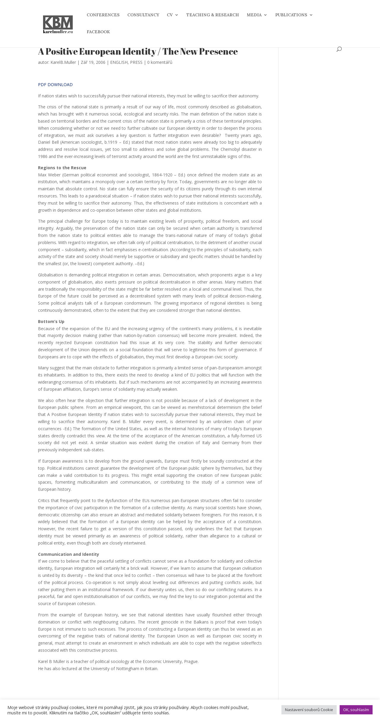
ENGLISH (119, 62)
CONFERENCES (103, 15)
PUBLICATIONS (291, 15)
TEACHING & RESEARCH (212, 15)
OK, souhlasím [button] (356, 709)
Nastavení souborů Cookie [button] (309, 709)
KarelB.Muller (63, 62)
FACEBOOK (98, 32)
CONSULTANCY (143, 15)
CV (170, 15)
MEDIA (254, 15)
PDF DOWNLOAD (55, 84)
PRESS (136, 62)
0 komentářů (159, 62)
